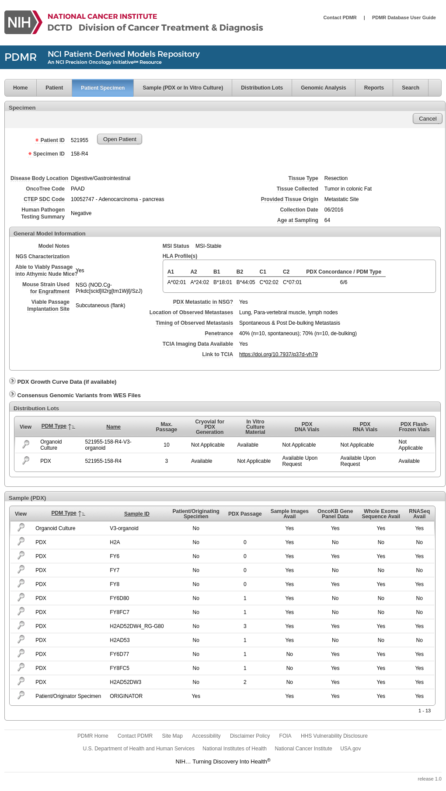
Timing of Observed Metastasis (194, 323)
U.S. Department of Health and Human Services (139, 749)
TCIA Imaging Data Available (198, 344)
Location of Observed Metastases (191, 312)
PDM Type (54, 426)
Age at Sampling (297, 220)
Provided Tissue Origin (289, 199)
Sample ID (137, 514)
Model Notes (54, 246)
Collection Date (299, 210)
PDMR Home (92, 736)
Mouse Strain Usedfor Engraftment (46, 288)
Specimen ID (46, 154)
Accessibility (206, 736)
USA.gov (350, 749)
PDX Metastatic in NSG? (203, 302)
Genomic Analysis (323, 88)
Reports (374, 88)
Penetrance (219, 333)
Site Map (172, 736)
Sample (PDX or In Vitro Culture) (183, 88)
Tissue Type (303, 178)
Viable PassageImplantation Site (48, 305)
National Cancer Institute (303, 749)
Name (113, 427)
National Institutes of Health (234, 749)
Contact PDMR (339, 17)
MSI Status (176, 246)
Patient (54, 88)
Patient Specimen (103, 88)
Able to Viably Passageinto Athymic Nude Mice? (46, 270)
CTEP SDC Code (44, 199)
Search (410, 88)
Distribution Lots (262, 88)
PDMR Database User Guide (404, 17)
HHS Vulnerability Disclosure (334, 736)
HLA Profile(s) (180, 256)
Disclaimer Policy (250, 736)
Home (16, 88)
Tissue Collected (297, 189)
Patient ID (50, 140)
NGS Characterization (43, 256)
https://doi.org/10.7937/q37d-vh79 (278, 354)
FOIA (285, 736)
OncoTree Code (45, 189)
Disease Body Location (39, 178)
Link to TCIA (217, 354)
